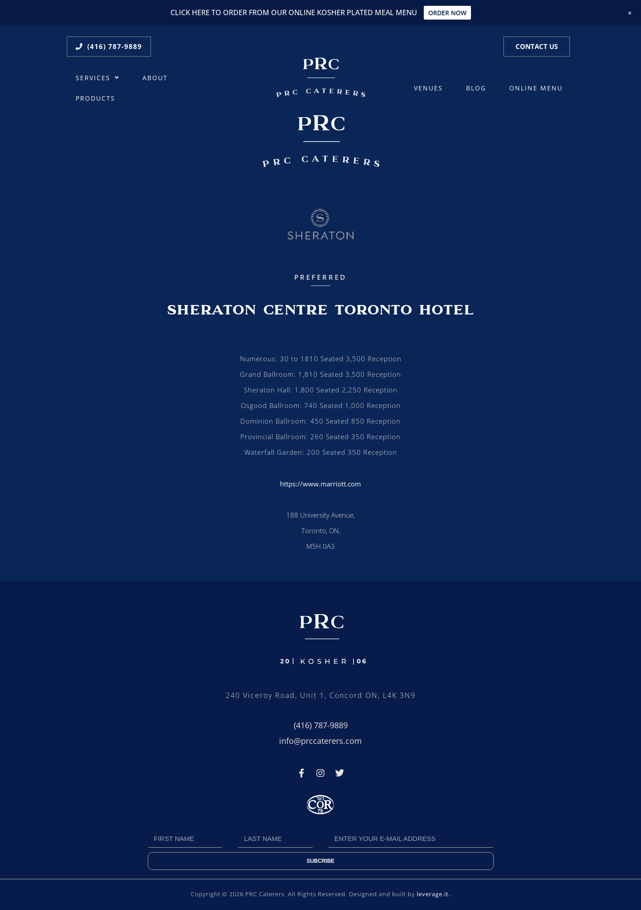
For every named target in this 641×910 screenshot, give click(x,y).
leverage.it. (433, 894)
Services (97, 78)
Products (95, 98)
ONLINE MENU (536, 88)
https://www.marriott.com (320, 483)
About (155, 78)
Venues (428, 88)
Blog (476, 88)
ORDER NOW (447, 12)
